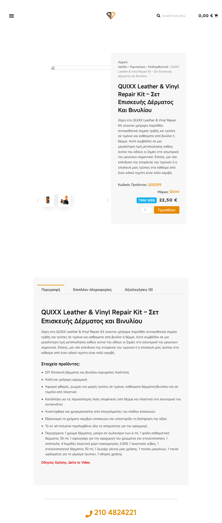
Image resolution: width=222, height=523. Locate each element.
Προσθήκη (166, 210)
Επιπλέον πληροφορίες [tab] (92, 289)
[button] (38, 167)
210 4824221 (115, 512)
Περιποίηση (137, 67)
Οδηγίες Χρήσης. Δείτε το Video (65, 462)
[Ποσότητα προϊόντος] (146, 210)
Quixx (174, 191)
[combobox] (174, 16)
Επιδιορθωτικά (158, 67)
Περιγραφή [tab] (50, 289)
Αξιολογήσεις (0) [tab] (139, 289)
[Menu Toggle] (11, 15)
